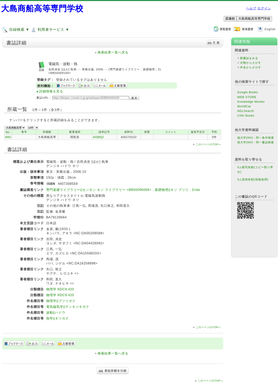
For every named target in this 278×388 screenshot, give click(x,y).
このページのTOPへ (208, 144)
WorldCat (244, 106)
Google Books (247, 92)
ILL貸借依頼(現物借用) (252, 179)
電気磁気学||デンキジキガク (67, 306)
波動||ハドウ (55, 312)
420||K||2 (98, 137)
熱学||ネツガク (57, 318)
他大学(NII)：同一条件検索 (255, 137)
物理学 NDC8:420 (60, 289)
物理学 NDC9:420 (60, 295)
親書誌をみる (249, 58)
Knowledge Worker (251, 101)
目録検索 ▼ (15, 30)
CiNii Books (245, 115)
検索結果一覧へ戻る (113, 52)
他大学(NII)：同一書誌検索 (255, 142)
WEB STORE (246, 97)
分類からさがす (250, 62)
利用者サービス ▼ (49, 30)
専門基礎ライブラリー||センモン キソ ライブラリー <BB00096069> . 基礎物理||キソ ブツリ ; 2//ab (123, 189)
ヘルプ (251, 8)
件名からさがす (250, 67)
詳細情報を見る (51, 91)
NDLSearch (245, 111)
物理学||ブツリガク (61, 301)
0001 (8, 137)
